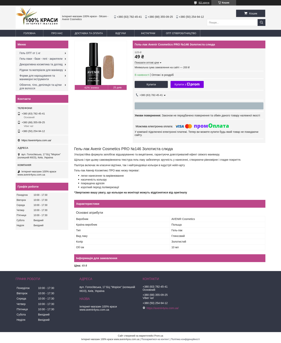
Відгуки (121, 33)
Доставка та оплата (89, 33)
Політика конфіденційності (185, 339)
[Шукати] (261, 22)
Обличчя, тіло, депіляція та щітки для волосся (41, 86)
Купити (151, 84)
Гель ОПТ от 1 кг (30, 53)
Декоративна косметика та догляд (41, 64)
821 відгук (204, 2)
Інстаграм (148, 33)
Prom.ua (158, 335)
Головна (29, 33)
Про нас (57, 33)
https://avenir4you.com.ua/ (36, 140)
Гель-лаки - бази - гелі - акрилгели (41, 58)
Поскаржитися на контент (155, 339)
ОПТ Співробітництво (181, 33)
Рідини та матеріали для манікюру (41, 70)
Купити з (187, 84)
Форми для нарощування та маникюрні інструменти (37, 77)
